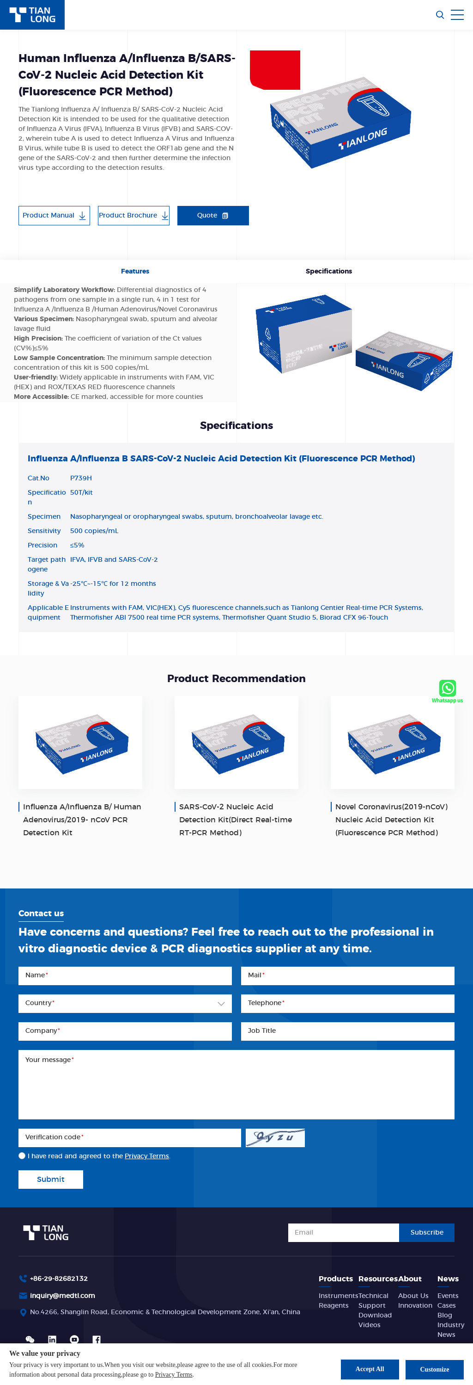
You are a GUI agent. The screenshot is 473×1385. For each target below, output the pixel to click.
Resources (378, 1279)
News (448, 1279)
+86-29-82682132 (59, 1279)
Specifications (329, 271)
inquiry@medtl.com (62, 1296)
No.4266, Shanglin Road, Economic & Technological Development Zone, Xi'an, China (165, 1312)
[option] (338, 118)
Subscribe (427, 1233)
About (410, 1279)
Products (336, 1279)
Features (135, 271)
